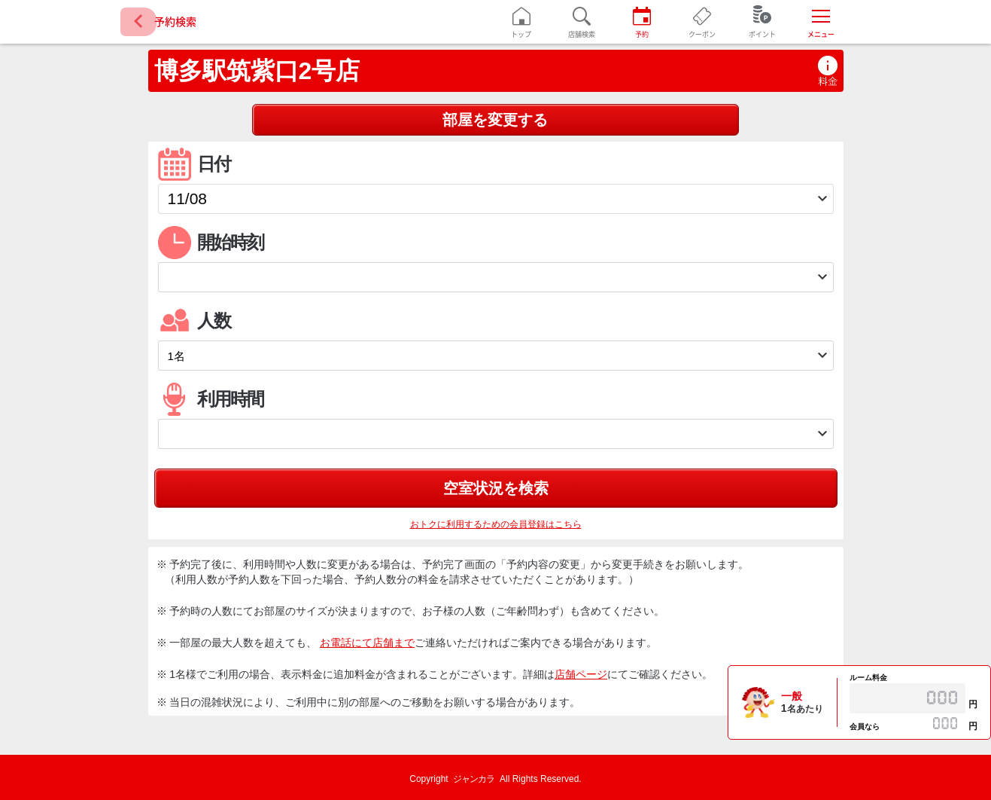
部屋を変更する (495, 119)
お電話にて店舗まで (367, 643)
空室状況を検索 (496, 488)
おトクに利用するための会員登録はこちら (496, 524)
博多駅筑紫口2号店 (257, 70)
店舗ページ (581, 674)
